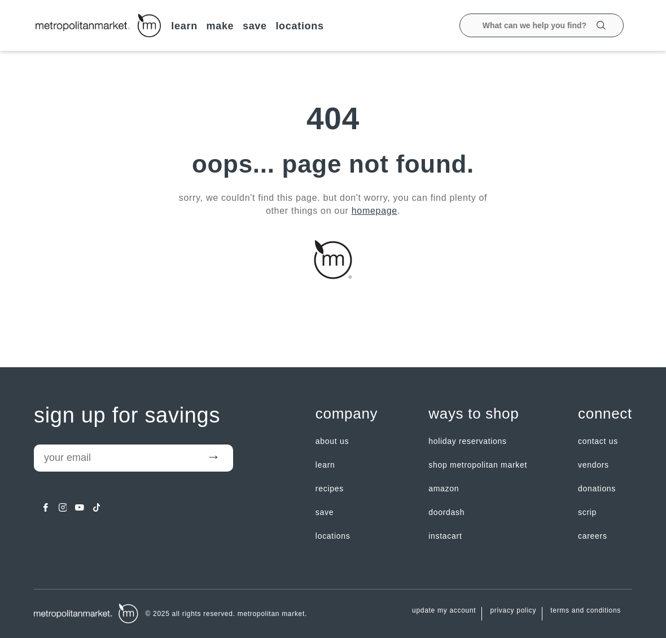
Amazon (443, 488)
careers (592, 535)
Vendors (593, 464)
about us (332, 441)
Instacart (445, 535)
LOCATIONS (299, 26)
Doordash (446, 512)
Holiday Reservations (467, 441)
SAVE (255, 26)
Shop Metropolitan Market (477, 464)
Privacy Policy (513, 610)
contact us (598, 441)
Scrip (587, 512)
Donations (597, 488)
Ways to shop (473, 414)
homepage (374, 210)
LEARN (184, 26)
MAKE (220, 26)
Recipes (330, 488)
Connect (605, 414)
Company (347, 414)
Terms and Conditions (585, 610)
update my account (444, 610)
